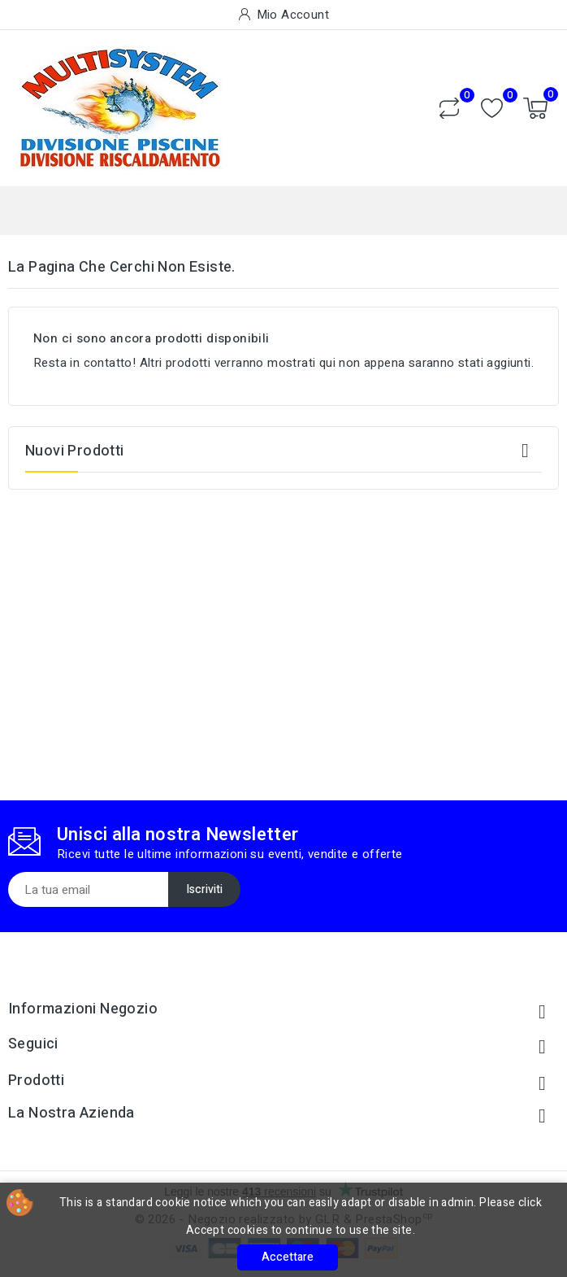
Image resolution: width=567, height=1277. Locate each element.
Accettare (288, 1257)
